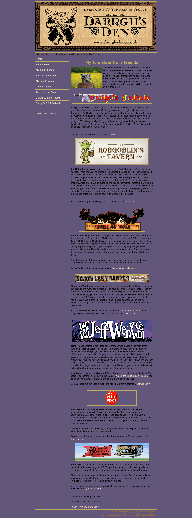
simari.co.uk (129, 313)
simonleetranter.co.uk (129, 310)
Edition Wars (42, 64)
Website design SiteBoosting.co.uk (146, 514)
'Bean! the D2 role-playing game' (132, 376)
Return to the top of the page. (85, 507)
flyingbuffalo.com (93, 489)
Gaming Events (44, 86)
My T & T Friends (45, 70)
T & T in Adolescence (47, 75)
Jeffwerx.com (143, 384)
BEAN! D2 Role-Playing (48, 98)
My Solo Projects (45, 81)
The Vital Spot (77, 439)
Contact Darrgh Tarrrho (46, 114)
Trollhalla (113, 134)
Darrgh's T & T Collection (49, 103)
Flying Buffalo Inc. (136, 511)
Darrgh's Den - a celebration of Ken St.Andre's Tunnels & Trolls (68, 54)
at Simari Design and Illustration (146, 515)
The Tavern (129, 201)
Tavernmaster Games (47, 92)
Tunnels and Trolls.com (123, 268)
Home (39, 59)
